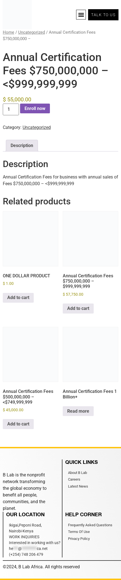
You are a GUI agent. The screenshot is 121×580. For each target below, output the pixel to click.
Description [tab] (22, 145)
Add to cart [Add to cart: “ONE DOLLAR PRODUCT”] (18, 297)
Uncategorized (31, 32)
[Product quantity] (11, 109)
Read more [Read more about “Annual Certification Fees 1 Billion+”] (78, 411)
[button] (81, 14)
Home (8, 32)
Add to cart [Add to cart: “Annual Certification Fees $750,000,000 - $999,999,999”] (78, 308)
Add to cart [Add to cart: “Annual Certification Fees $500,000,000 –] (18, 424)
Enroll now (35, 108)
